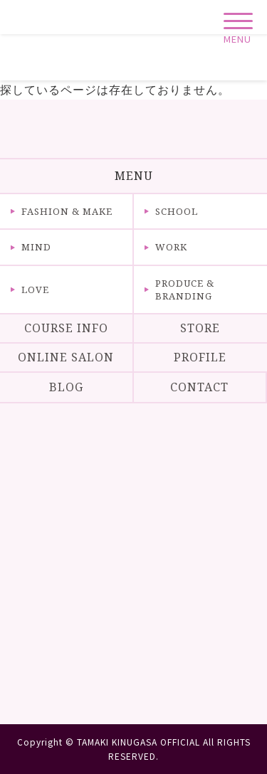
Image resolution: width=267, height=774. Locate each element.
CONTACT (199, 387)
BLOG (66, 387)
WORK (171, 246)
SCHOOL (176, 211)
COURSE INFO (66, 328)
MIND (36, 246)
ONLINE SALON (66, 357)
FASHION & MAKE (66, 211)
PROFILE (200, 357)
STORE (200, 328)
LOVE (35, 289)
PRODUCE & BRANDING (184, 289)
